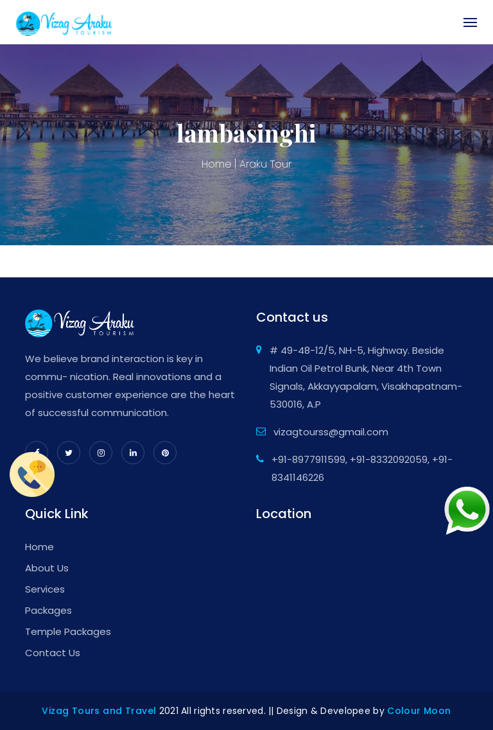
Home (217, 164)
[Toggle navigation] (464, 22)
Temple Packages (68, 631)
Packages (48, 610)
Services (45, 589)
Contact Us (52, 652)
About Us (47, 568)
